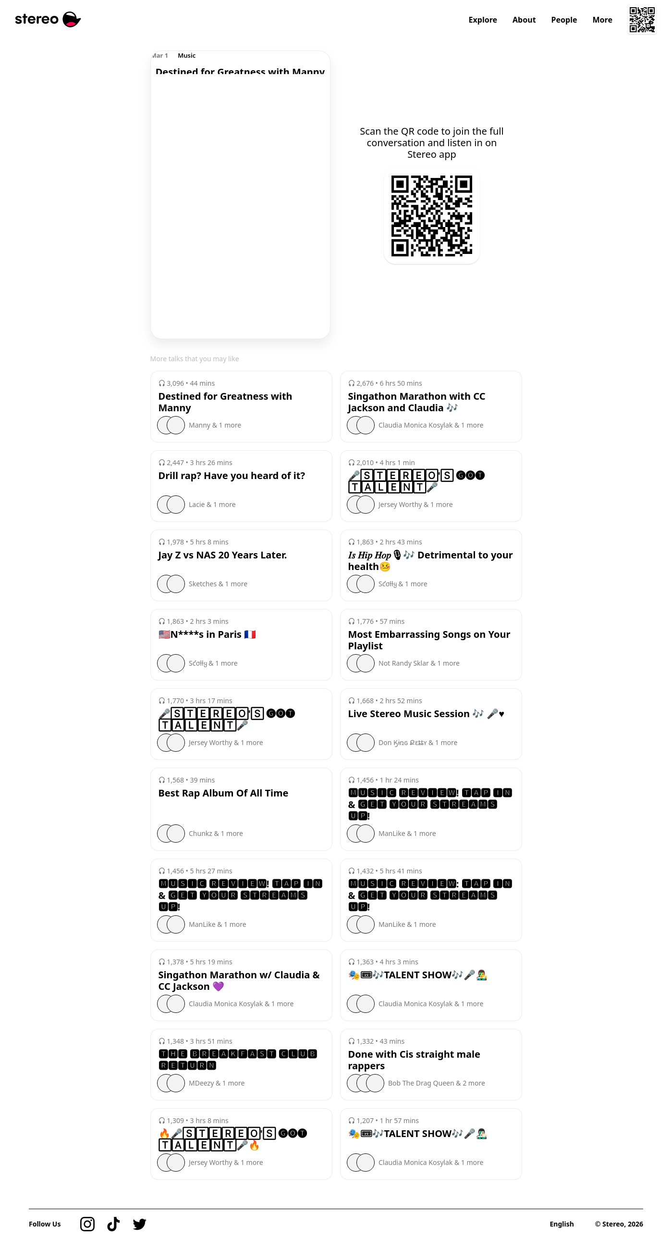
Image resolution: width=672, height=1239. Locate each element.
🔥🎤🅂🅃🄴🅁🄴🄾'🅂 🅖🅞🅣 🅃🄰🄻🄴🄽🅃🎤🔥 (233, 1139)
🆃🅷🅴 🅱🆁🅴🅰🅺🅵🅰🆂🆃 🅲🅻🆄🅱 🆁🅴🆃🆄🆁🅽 (238, 1060)
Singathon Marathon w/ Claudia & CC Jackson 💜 (239, 980)
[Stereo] (48, 19)
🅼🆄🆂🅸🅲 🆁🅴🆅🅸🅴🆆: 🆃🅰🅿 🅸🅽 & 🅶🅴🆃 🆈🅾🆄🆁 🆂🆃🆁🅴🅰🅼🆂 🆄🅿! (430, 895)
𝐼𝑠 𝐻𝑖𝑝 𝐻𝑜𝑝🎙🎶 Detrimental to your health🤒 (430, 560)
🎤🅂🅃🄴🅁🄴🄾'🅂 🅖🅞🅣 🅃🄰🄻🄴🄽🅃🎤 (416, 481)
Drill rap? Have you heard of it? (232, 475)
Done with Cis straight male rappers (414, 1060)
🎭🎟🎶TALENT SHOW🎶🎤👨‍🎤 (418, 975)
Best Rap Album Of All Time (224, 793)
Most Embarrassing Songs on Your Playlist (429, 640)
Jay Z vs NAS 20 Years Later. (223, 555)
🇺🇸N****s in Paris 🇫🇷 (208, 634)
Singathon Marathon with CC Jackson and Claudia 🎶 (417, 402)
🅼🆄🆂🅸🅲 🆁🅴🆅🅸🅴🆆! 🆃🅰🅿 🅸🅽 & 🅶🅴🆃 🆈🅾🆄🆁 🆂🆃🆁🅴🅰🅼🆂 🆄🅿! (430, 804)
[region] (240, 62)
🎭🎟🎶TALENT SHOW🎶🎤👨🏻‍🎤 (418, 1133)
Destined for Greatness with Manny (226, 402)
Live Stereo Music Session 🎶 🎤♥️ (426, 714)
